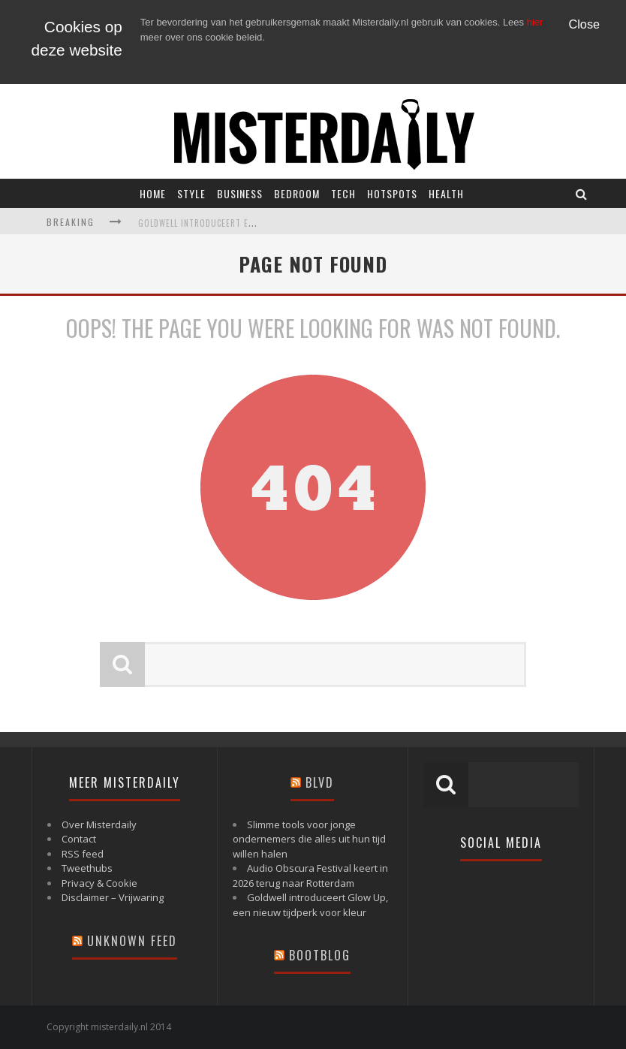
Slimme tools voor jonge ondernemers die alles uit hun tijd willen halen (309, 839)
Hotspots (392, 193)
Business (240, 193)
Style (191, 193)
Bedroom (297, 193)
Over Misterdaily (99, 824)
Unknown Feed (132, 941)
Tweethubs (87, 868)
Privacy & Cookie (99, 883)
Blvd (319, 782)
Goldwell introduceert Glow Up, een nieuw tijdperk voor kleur (310, 905)
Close (584, 24)
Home (153, 193)
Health (446, 193)
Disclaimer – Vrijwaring (113, 897)
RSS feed (83, 854)
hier (535, 22)
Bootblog (320, 955)
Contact (79, 839)
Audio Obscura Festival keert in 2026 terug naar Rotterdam (310, 875)
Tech (343, 193)
